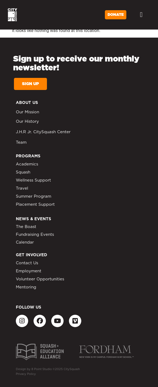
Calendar (25, 242)
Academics (27, 164)
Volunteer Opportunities (40, 279)
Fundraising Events (35, 235)
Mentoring (26, 287)
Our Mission (27, 112)
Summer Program (33, 196)
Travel (22, 188)
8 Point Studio (41, 369)
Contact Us (27, 263)
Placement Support (35, 204)
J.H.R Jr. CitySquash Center (43, 132)
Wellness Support (33, 180)
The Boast (26, 227)
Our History (27, 122)
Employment (28, 271)
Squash (23, 172)
